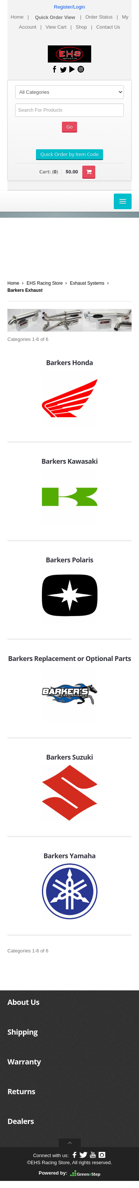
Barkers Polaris (69, 559)
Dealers (20, 1121)
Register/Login (69, 7)
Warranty (24, 1062)
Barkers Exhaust (25, 290)
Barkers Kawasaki (70, 461)
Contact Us (108, 27)
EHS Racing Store (45, 283)
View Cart (56, 27)
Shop (81, 27)
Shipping (22, 1032)
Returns (21, 1091)
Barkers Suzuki (69, 757)
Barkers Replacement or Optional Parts (69, 658)
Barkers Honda (69, 362)
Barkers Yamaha (69, 855)
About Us (23, 1002)
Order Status (99, 17)
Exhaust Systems (87, 283)
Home (17, 17)
